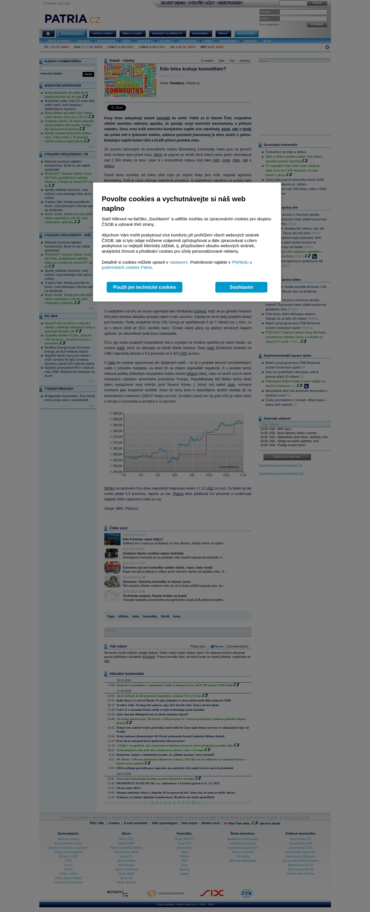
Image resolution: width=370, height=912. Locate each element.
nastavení (179, 262)
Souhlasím (241, 287)
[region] (187, 242)
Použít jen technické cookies (144, 287)
